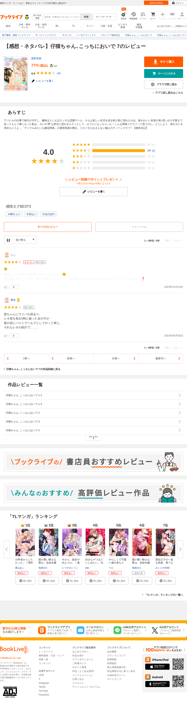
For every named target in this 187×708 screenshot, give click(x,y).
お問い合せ (78, 679)
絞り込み (37, 16)
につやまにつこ (70, 567)
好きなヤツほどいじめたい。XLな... (94, 562)
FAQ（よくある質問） (84, 671)
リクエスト (78, 683)
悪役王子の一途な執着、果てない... (164, 562)
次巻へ (116, 358)
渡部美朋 (36, 58)
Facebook (44, 694)
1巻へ (26, 358)
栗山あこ (20, 567)
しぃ (13, 254)
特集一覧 (43, 659)
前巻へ (71, 358)
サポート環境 (79, 667)
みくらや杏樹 (162, 567)
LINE (41, 675)
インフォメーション (82, 675)
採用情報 (111, 659)
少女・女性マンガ (41, 26)
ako (87, 567)
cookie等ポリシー (116, 675)
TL (73, 26)
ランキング (44, 663)
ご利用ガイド (180, 26)
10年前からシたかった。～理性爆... (24, 562)
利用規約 (111, 663)
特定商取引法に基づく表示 (121, 671)
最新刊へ (160, 358)
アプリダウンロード (82, 659)
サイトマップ (114, 679)
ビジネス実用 (122, 26)
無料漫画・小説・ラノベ (51, 655)
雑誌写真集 (139, 26)
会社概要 (111, 651)
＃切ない (31, 214)
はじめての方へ (164, 26)
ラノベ (90, 26)
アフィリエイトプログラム (86, 687)
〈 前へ (166, 240)
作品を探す (78, 655)
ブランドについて (116, 655)
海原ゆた (43, 567)
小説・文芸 (106, 26)
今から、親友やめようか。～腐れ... (71, 562)
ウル (111, 567)
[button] (25, 580)
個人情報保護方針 (116, 667)
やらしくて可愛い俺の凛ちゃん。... (117, 562)
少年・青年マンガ (24, 26)
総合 (8, 26)
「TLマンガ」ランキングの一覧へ (164, 594)
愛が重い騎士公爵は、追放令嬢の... (47, 562)
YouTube (43, 690)
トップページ (46, 651)
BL (57, 25)
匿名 (13, 299)
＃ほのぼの (48, 214)
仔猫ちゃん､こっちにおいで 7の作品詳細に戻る (33, 369)
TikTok (42, 687)
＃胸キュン (14, 214)
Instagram (44, 683)
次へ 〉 (179, 240)
